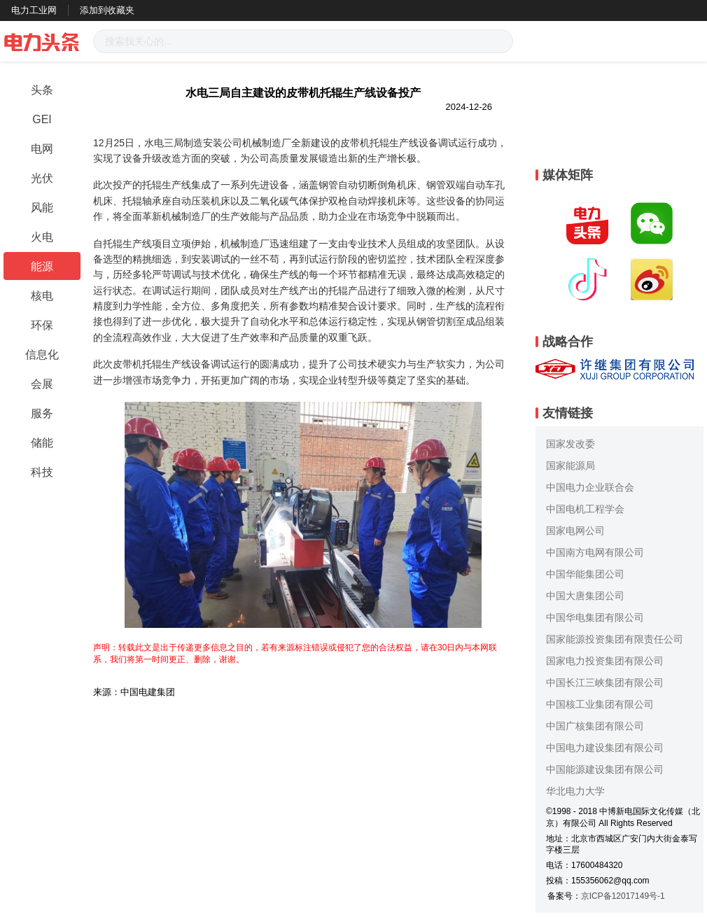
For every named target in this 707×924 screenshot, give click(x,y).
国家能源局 (570, 465)
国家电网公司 (575, 530)
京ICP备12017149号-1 (623, 896)
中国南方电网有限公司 (595, 552)
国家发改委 (570, 443)
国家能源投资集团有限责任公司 (614, 639)
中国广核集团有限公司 (595, 726)
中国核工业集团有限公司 (600, 704)
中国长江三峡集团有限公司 (605, 682)
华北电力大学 (575, 791)
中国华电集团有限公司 (595, 617)
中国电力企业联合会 (590, 487)
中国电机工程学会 (585, 508)
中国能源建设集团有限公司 (605, 769)
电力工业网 (34, 10)
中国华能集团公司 (585, 574)
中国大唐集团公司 (585, 595)
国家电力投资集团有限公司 (605, 660)
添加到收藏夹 (107, 10)
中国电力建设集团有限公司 (605, 747)
